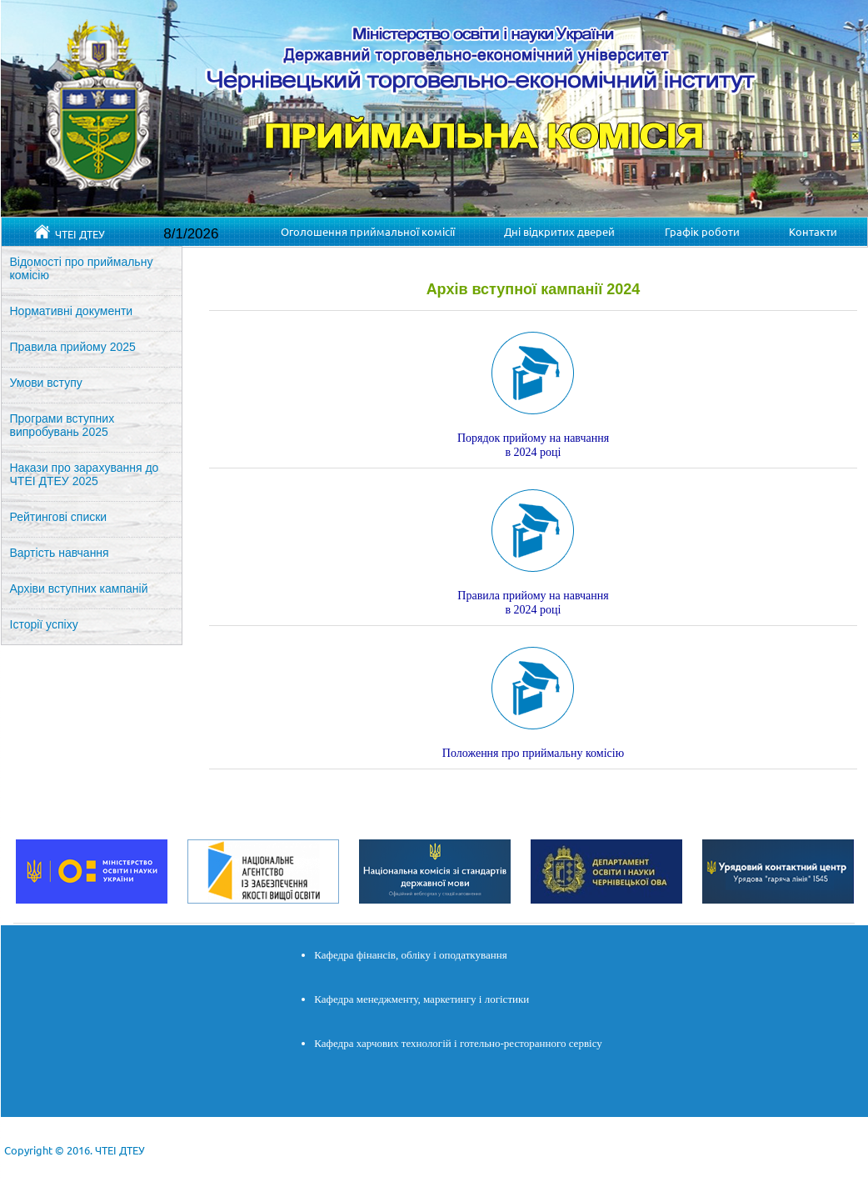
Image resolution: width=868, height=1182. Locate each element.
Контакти (813, 231)
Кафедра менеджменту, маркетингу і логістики (421, 999)
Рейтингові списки (58, 516)
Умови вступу (46, 382)
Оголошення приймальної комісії (368, 231)
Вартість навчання (59, 552)
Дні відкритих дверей (559, 231)
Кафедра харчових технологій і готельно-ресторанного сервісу (458, 1043)
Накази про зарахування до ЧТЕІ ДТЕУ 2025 (84, 474)
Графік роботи (702, 231)
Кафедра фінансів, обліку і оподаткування (410, 955)
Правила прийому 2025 (73, 346)
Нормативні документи (71, 311)
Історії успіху (44, 624)
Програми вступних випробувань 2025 (62, 425)
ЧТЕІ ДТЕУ (69, 232)
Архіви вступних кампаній (79, 588)
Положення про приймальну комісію (533, 753)
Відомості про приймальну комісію (81, 268)
